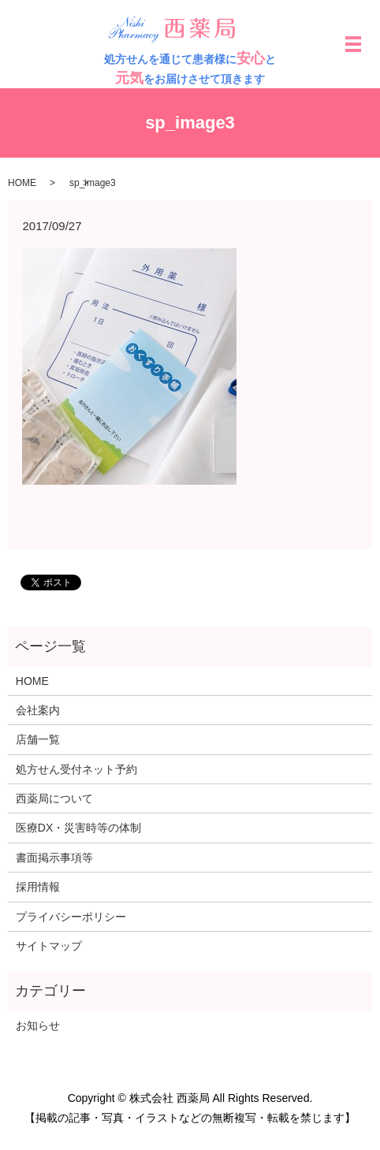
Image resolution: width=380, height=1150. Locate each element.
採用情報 (38, 886)
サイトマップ (49, 946)
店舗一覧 (38, 739)
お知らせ (38, 1025)
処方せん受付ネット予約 (76, 769)
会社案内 (38, 710)
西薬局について (54, 798)
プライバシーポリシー (71, 916)
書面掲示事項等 (54, 857)
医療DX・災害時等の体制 (78, 827)
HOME (22, 182)
